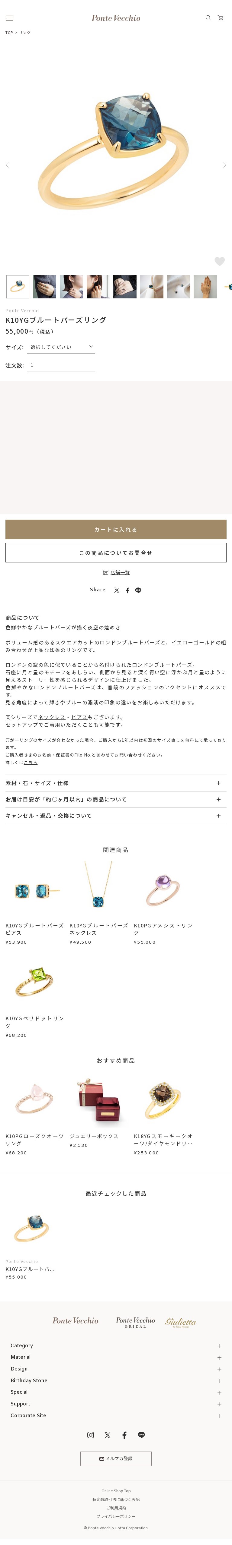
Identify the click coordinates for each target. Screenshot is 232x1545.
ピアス (79, 717)
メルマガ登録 (115, 1459)
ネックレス (52, 717)
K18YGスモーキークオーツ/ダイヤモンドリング (163, 1143)
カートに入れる (116, 529)
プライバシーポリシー (116, 1516)
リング (25, 32)
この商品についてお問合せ (116, 552)
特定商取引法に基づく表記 (116, 1499)
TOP (9, 32)
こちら (31, 762)
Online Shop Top (116, 1490)
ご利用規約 (116, 1508)
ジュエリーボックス (94, 1136)
